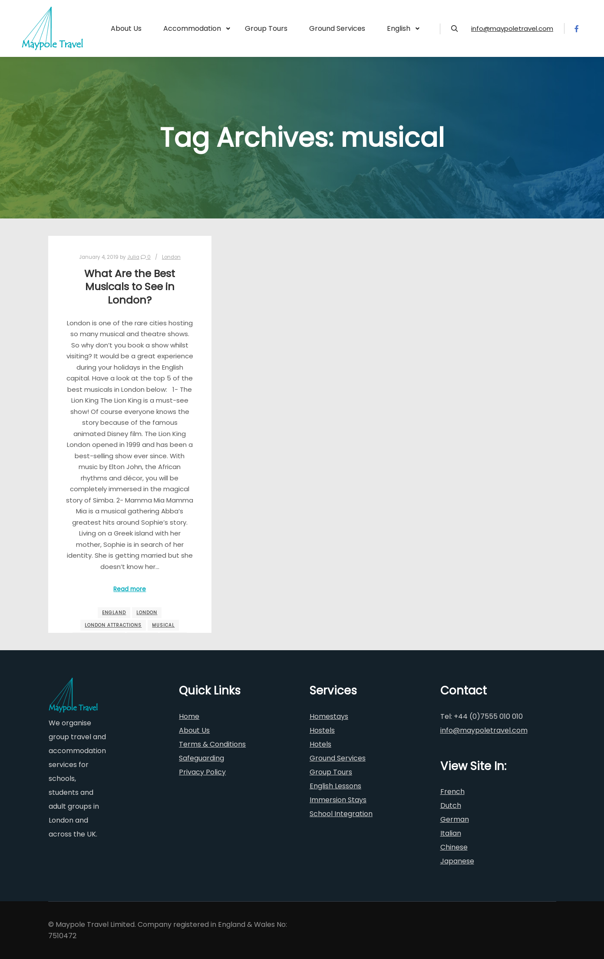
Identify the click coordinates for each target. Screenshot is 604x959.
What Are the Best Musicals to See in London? (129, 286)
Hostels (322, 730)
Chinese (454, 847)
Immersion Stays (338, 800)
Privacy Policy (202, 772)
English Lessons (335, 786)
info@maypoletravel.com (512, 28)
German (454, 819)
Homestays (329, 716)
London (171, 257)
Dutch (450, 805)
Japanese (457, 861)
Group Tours (331, 772)
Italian (450, 833)
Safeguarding (201, 758)
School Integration (341, 814)
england (114, 612)
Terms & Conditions (212, 744)
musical (163, 625)
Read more (129, 589)
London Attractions (113, 625)
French (452, 792)
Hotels (320, 744)
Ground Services (338, 758)
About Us (194, 730)
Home (189, 716)
